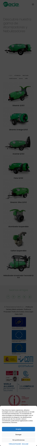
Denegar (18, 434)
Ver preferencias (18, 440)
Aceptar (18, 429)
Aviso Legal (25, 444)
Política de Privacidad (15, 444)
